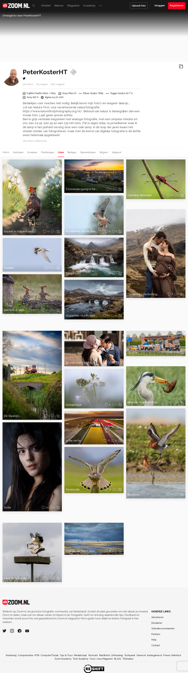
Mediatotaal (80, 655)
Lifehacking (117, 655)
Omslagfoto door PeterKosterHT (22, 15)
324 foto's (28, 84)
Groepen (32, 152)
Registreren (177, 5)
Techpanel (129, 655)
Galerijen (18, 152)
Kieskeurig (11, 655)
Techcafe (93, 655)
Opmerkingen (88, 152)
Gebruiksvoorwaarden (163, 628)
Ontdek (46, 5)
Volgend (116, 152)
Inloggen (160, 5)
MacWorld (104, 655)
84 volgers (42, 84)
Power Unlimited (172, 655)
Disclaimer (156, 623)
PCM (37, 655)
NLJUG (117, 659)
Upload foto (139, 5)
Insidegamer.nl (154, 655)
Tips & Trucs (66, 655)
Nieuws (59, 5)
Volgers (104, 152)
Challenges (47, 152)
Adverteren (157, 617)
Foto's (6, 152)
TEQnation (127, 659)
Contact (155, 645)
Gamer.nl (141, 655)
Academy (89, 5)
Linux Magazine (105, 659)
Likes (61, 152)
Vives (92, 659)
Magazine (73, 5)
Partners (155, 634)
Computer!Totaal (49, 655)
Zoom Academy (63, 659)
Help (153, 639)
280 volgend (57, 84)
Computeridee (25, 655)
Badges (72, 152)
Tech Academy (80, 659)
